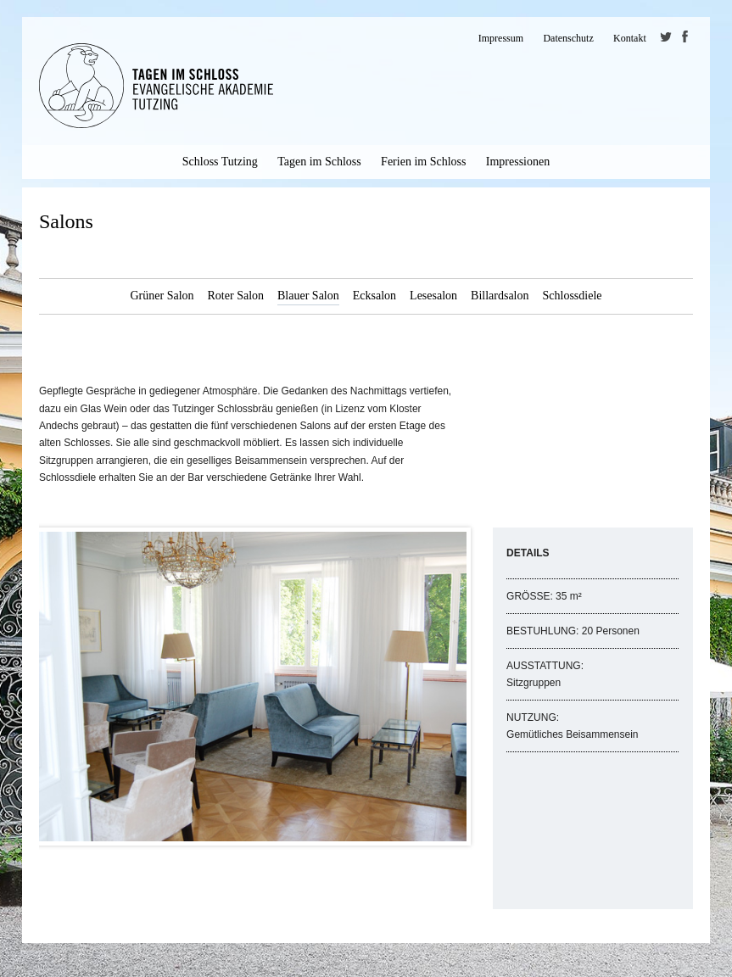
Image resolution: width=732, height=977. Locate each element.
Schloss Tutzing (220, 161)
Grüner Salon (161, 295)
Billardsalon (499, 295)
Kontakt (629, 38)
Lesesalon (433, 295)
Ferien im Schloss (423, 161)
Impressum (500, 38)
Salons (66, 221)
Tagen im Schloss (319, 161)
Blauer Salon (308, 295)
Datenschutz (568, 38)
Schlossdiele (572, 295)
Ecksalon (374, 295)
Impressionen (518, 161)
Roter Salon (236, 295)
